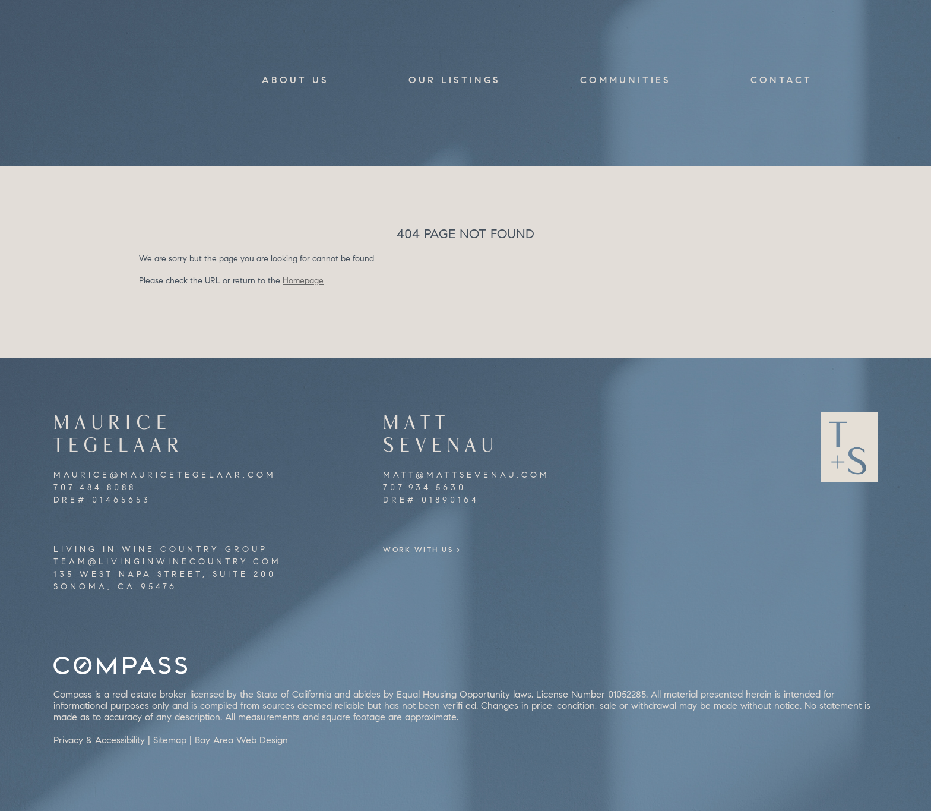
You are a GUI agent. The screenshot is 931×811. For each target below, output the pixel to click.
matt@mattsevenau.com (466, 475)
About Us (295, 80)
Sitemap (169, 740)
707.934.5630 (424, 487)
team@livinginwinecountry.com (167, 562)
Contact (781, 80)
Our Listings (454, 80)
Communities (625, 80)
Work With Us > (438, 549)
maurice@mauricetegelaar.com (164, 475)
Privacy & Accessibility (99, 740)
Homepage (303, 281)
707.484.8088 (94, 487)
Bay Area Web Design (241, 740)
